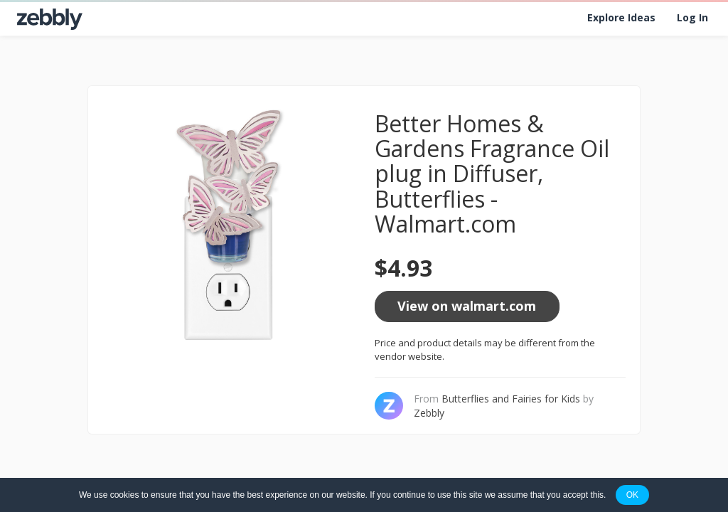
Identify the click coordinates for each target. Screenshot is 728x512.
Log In (692, 17)
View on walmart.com (466, 305)
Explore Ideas (621, 17)
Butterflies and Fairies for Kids (510, 398)
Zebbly (429, 413)
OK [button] (632, 495)
